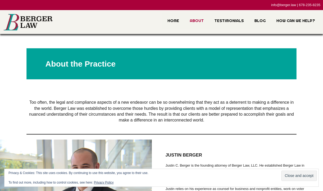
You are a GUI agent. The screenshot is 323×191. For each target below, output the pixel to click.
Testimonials (229, 20)
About (197, 20)
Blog (260, 20)
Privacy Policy (104, 182)
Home (173, 20)
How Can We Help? (295, 20)
